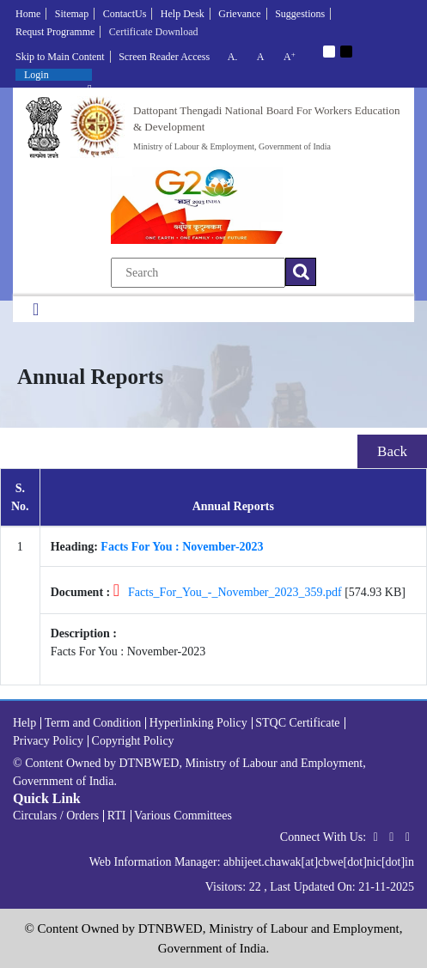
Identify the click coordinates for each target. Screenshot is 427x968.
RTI (116, 815)
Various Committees (183, 815)
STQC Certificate (297, 722)
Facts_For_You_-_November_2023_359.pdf (235, 592)
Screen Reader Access (164, 57)
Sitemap (71, 14)
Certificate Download (153, 32)
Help (24, 722)
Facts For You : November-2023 (182, 546)
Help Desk (182, 14)
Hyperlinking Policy (198, 722)
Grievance (239, 14)
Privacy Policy (48, 740)
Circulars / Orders (56, 815)
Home (27, 14)
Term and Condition (93, 722)
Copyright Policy (133, 740)
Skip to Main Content (60, 57)
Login (36, 75)
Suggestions (300, 14)
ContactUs (125, 14)
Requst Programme (55, 32)
